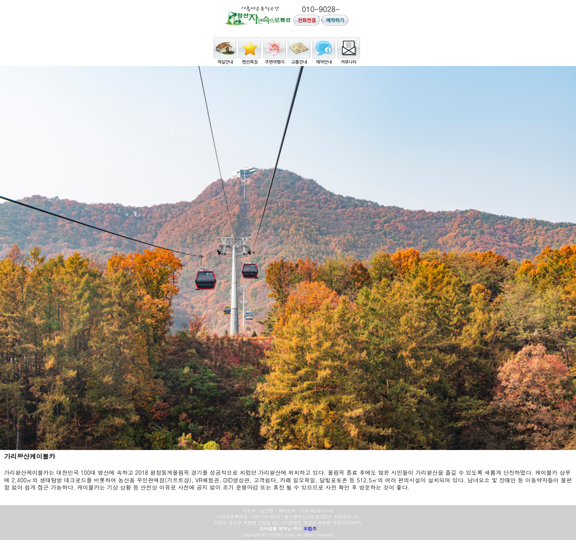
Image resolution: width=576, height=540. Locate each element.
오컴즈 (310, 529)
